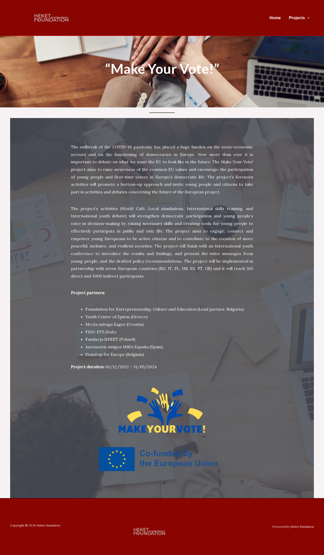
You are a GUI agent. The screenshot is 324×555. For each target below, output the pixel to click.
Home (275, 18)
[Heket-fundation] (51, 17)
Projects (299, 18)
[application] (307, 18)
